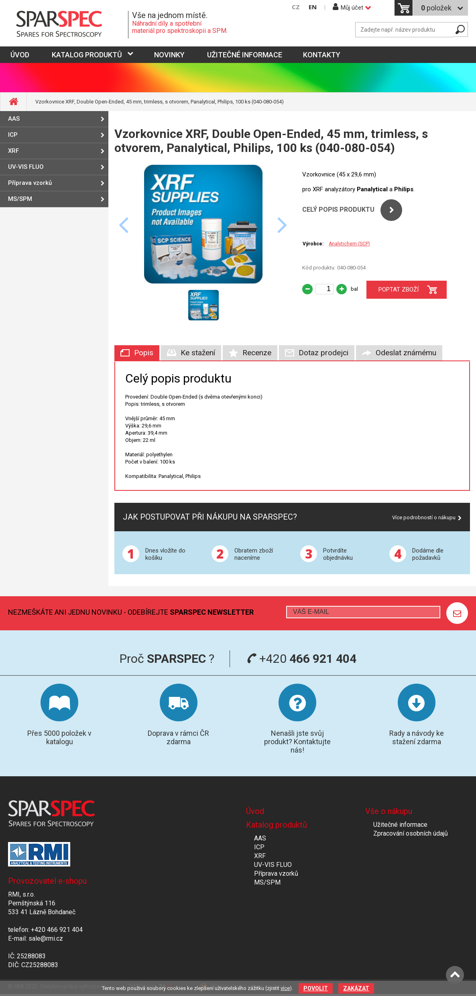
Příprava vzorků (30, 182)
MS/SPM (20, 198)
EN (313, 7)
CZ (296, 7)
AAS (14, 118)
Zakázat (356, 988)
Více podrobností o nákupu (424, 517)
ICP (13, 134)
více (285, 988)
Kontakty (321, 55)
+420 (301, 659)
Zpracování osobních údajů (410, 833)
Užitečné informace (244, 55)
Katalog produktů (87, 55)
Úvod (255, 811)
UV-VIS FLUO (26, 166)
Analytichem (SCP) (349, 244)
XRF (13, 150)
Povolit (315, 988)
